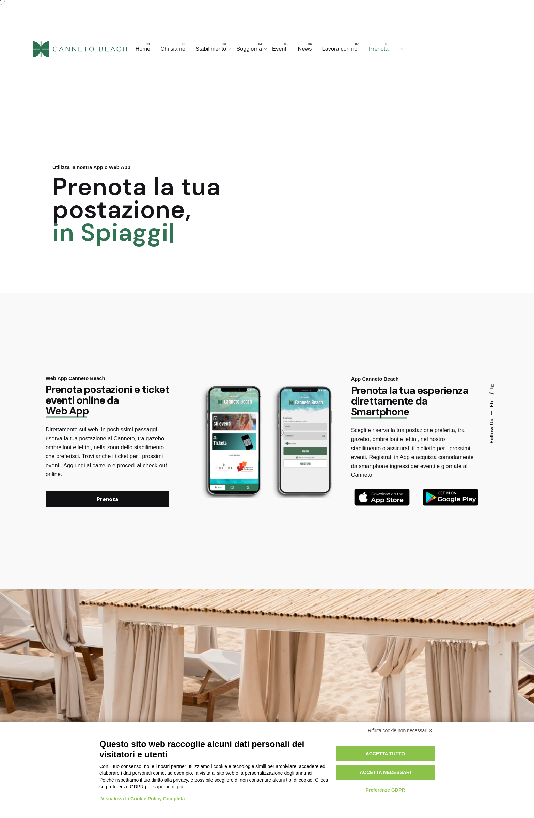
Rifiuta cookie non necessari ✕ (400, 730)
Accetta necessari (385, 772)
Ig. (491, 386)
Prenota (107, 499)
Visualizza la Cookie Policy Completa (143, 798)
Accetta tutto (385, 753)
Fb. (491, 402)
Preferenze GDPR (385, 790)
